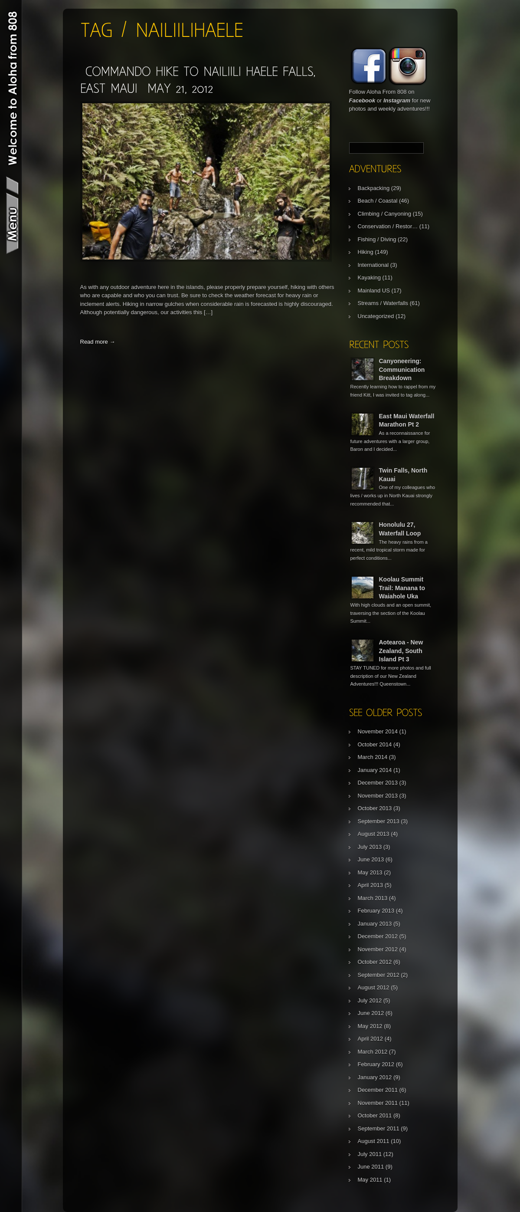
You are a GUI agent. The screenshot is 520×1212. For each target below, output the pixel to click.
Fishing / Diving (377, 239)
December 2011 (378, 1090)
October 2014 (375, 744)
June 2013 (371, 859)
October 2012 (375, 962)
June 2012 (371, 1013)
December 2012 (378, 936)
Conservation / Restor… (388, 226)
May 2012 (370, 1026)
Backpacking (374, 188)
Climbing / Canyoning (385, 213)
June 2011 (371, 1166)
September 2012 (378, 975)
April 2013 (370, 885)
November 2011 (378, 1103)
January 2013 (375, 923)
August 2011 (373, 1141)
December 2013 (378, 782)
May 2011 (370, 1179)
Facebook (362, 100)
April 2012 (370, 1038)
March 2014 (373, 757)
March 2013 (373, 898)
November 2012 (378, 949)
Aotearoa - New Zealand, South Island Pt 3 (401, 651)
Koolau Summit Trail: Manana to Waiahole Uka (402, 588)
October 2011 (375, 1115)
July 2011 (370, 1154)
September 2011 (378, 1128)
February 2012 (376, 1064)
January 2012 (375, 1077)
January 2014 (375, 770)
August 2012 (373, 987)
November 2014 (378, 731)
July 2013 (370, 847)
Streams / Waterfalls (383, 303)
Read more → (97, 341)
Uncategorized (376, 316)
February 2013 (376, 910)
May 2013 (370, 872)
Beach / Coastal (378, 200)
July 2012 (370, 1000)
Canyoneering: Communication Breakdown (402, 369)
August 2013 (373, 834)
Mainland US (374, 290)
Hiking (365, 252)
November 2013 (378, 795)
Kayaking (369, 277)
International (373, 265)
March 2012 (373, 1051)
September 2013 (378, 821)
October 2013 (375, 808)
